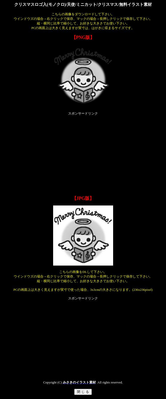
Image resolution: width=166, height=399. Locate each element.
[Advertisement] (84, 151)
